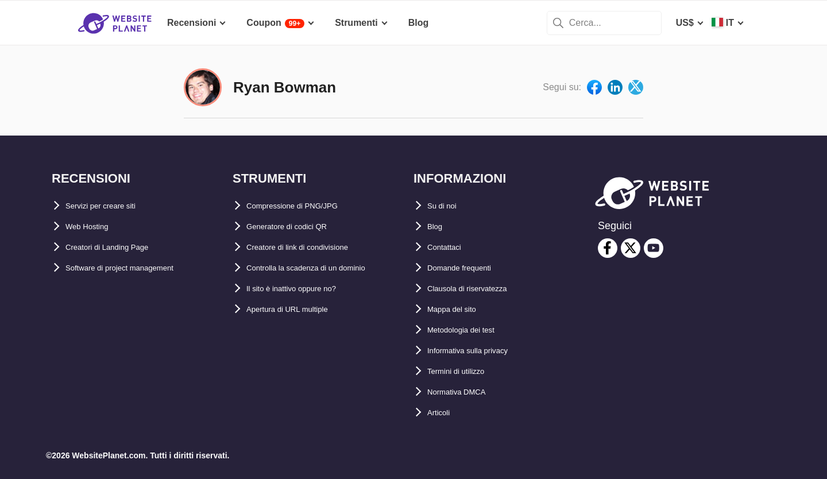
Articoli (443, 413)
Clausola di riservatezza (479, 288)
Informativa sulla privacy (481, 351)
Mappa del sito (459, 309)
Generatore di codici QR (298, 226)
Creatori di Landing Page (119, 247)
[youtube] (653, 248)
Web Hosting (93, 226)
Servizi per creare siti (111, 206)
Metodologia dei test (471, 330)
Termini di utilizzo (465, 371)
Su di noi (446, 206)
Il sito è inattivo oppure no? (306, 288)
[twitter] (630, 248)
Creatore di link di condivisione (314, 247)
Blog (437, 226)
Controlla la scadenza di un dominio (325, 268)
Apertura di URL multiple (300, 309)
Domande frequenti (469, 268)
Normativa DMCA (465, 392)
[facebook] (607, 248)
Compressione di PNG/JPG (305, 206)
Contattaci (449, 247)
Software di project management (136, 268)
